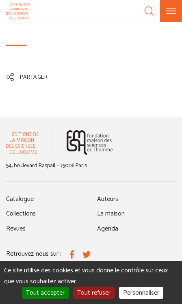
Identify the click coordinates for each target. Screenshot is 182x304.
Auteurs (107, 199)
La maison (111, 213)
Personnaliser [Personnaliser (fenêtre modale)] (141, 292)
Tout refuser (93, 292)
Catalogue (20, 199)
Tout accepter (45, 292)
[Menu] (171, 11)
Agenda (107, 228)
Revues (16, 228)
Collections (21, 213)
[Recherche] (149, 11)
